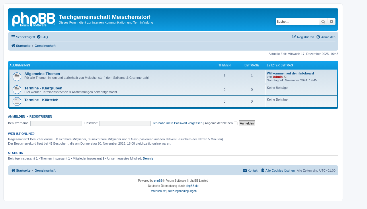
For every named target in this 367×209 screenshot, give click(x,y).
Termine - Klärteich (41, 100)
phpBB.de (192, 185)
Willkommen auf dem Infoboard (290, 73)
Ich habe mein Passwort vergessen (177, 123)
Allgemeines (19, 65)
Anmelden (16, 116)
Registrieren (41, 116)
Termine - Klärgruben (43, 88)
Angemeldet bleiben (221, 123)
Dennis (148, 158)
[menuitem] (42, 37)
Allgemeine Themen (42, 74)
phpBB (158, 180)
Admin (278, 76)
